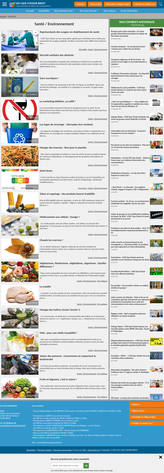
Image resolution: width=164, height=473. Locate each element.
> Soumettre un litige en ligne (117, 4)
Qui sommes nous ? (64, 10)
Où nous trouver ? (89, 10)
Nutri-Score (46, 170)
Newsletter (31, 450)
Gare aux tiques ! (49, 78)
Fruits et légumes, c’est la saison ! (58, 379)
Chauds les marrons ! (51, 240)
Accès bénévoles (129, 10)
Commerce (82, 188)
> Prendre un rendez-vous (144, 4)
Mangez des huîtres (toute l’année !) (60, 309)
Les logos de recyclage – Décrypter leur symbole (66, 124)
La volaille (45, 286)
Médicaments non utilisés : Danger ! (60, 217)
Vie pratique (102, 281)
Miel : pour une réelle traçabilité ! (58, 332)
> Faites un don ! (138, 410)
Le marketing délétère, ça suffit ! (58, 101)
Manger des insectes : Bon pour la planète (63, 147)
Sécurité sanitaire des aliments (57, 55)
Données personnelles (63, 450)
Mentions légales (45, 450)
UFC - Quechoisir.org (91, 450)
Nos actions (110, 10)
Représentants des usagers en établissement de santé (69, 32)
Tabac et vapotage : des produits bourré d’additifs (67, 193)
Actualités (44, 10)
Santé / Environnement (97, 49)
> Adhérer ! (135, 404)
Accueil (30, 10)
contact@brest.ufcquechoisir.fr (13, 425)
